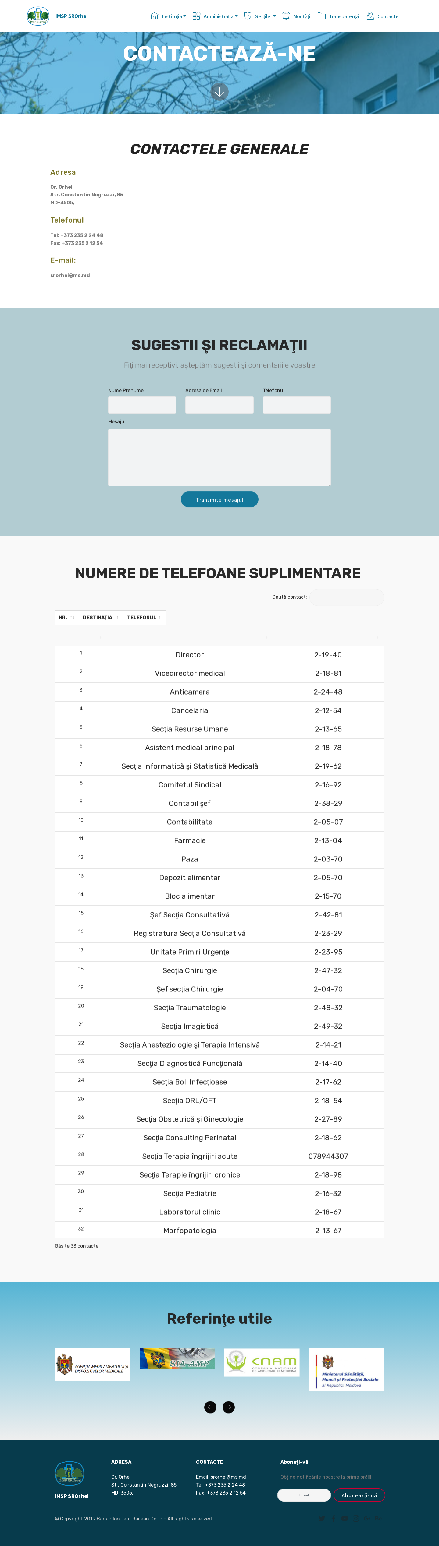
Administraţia (213, 16)
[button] (210, 1416)
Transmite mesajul (219, 511)
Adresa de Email (203, 396)
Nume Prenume (126, 396)
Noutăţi (297, 16)
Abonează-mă (359, 1495)
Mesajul (117, 427)
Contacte (382, 16)
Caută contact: (328, 597)
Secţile (258, 16)
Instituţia (166, 16)
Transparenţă (339, 16)
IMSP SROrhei (71, 16)
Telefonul (273, 396)
